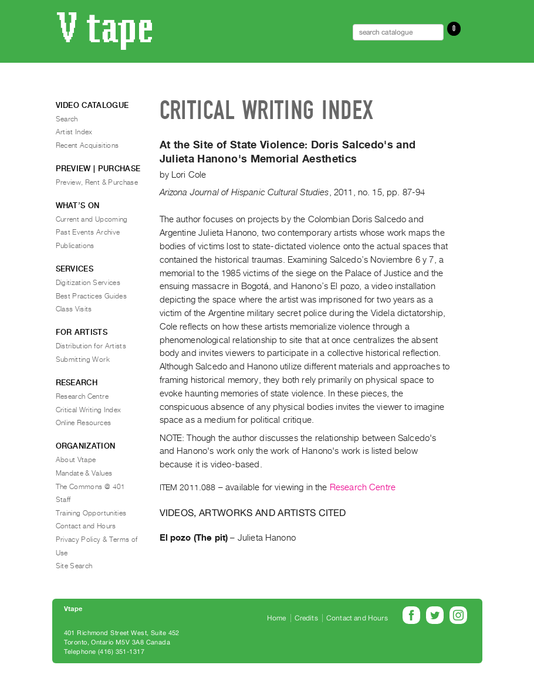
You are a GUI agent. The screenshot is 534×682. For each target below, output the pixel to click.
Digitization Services (88, 283)
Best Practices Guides (91, 296)
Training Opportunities (91, 513)
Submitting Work (83, 359)
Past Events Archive (88, 232)
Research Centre (363, 487)
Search (67, 119)
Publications (75, 246)
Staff (63, 500)
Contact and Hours (86, 526)
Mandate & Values (84, 473)
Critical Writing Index (88, 410)
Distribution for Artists (91, 346)
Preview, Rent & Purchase (97, 182)
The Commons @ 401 (91, 487)
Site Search (74, 566)
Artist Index (74, 132)
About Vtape (76, 460)
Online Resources (83, 423)
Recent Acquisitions (87, 145)
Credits (306, 618)
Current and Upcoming (92, 219)
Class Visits (74, 309)
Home (276, 618)
